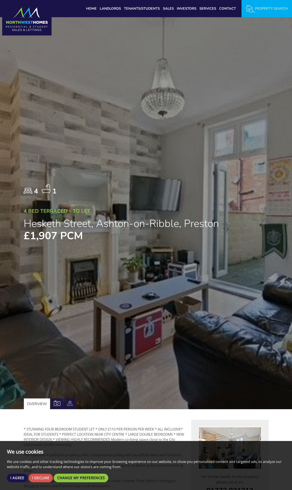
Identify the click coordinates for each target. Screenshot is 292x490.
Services (207, 8)
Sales (168, 8)
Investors (186, 8)
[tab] (70, 403)
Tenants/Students (142, 8)
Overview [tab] (37, 403)
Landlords (110, 8)
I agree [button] (17, 478)
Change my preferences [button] (81, 478)
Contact (227, 8)
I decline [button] (40, 478)
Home (91, 8)
